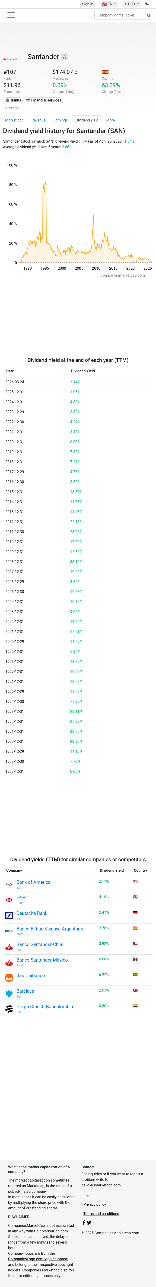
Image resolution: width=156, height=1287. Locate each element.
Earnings (60, 120)
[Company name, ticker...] (123, 15)
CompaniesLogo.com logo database (38, 1259)
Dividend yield (87, 120)
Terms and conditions (101, 1214)
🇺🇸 (107, 4)
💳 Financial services (43, 100)
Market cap (14, 120)
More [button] (110, 120)
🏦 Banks (13, 100)
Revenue (39, 120)
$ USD (130, 4)
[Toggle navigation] (11, 15)
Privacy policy (94, 1204)
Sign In (87, 4)
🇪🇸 (105, 72)
